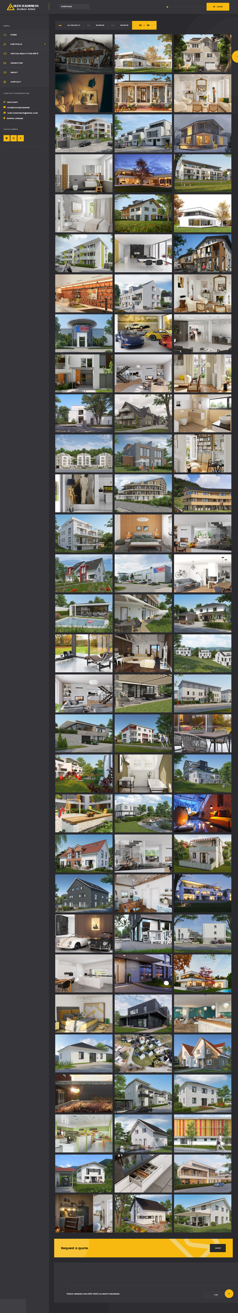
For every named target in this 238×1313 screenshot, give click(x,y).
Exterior (100, 25)
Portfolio (16, 44)
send (218, 1248)
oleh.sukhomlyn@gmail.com (22, 113)
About (14, 72)
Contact (15, 81)
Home (13, 34)
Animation (16, 63)
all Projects (73, 25)
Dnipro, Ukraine (15, 118)
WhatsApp (12, 102)
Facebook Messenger (18, 107)
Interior (124, 25)
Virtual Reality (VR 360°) (24, 53)
